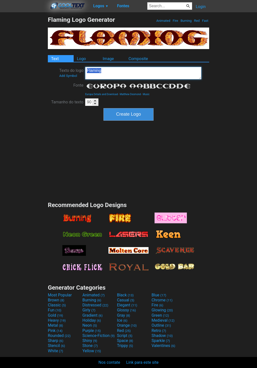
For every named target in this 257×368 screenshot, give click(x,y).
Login (201, 6)
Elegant (127, 305)
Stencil (56, 345)
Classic (57, 305)
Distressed (95, 305)
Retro (159, 330)
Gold (55, 315)
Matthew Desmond (130, 94)
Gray (123, 315)
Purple (91, 330)
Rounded (59, 335)
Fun (54, 310)
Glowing (162, 310)
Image (108, 58)
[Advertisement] (24, 91)
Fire (175, 21)
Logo (81, 58)
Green (160, 315)
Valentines (163, 345)
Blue (159, 295)
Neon (89, 325)
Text (55, 58)
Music (146, 94)
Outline (161, 325)
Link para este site (142, 362)
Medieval (163, 320)
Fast (205, 21)
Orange (127, 325)
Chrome (162, 300)
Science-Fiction (98, 335)
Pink (55, 330)
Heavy (57, 320)
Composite (138, 58)
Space (125, 340)
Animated (163, 21)
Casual (125, 300)
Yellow (91, 350)
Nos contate (109, 362)
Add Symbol (68, 76)
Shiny (89, 340)
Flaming (143, 73)
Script (125, 335)
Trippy (125, 345)
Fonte (78, 85)
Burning (186, 21)
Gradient (92, 315)
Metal (55, 325)
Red (197, 21)
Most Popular (60, 295)
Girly (88, 310)
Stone (90, 345)
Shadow (162, 335)
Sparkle (161, 340)
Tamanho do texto (67, 102)
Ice (122, 320)
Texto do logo (71, 73)
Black (125, 295)
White (55, 350)
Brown (56, 300)
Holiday (91, 320)
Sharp (55, 340)
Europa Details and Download (101, 94)
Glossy (126, 310)
